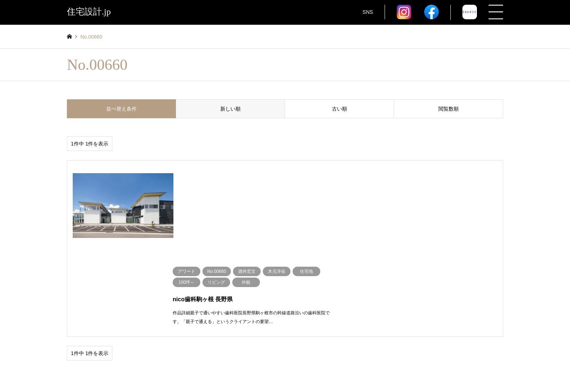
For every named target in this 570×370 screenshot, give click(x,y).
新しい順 (230, 109)
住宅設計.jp (285, 346)
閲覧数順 (448, 109)
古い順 (339, 109)
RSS (69, 346)
